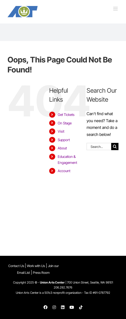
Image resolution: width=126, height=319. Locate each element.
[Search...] (99, 146)
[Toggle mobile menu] (115, 8)
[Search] (114, 146)
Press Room (41, 273)
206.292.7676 (63, 287)
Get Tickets (66, 114)
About (62, 148)
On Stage (65, 123)
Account (64, 171)
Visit (61, 131)
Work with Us (36, 266)
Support (64, 140)
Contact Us (16, 266)
